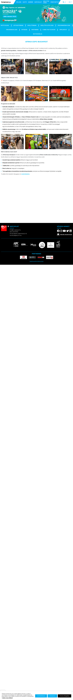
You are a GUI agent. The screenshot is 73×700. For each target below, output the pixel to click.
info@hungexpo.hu (15, 230)
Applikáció (63, 29)
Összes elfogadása (64, 696)
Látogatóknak (18, 25)
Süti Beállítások (41, 696)
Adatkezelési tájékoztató (36, 261)
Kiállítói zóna (46, 2)
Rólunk (18, 2)
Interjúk (24, 29)
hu (70, 2)
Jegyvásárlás (37, 34)
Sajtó (25, 2)
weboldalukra (25, 174)
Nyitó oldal (5, 25)
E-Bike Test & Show (49, 29)
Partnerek (35, 29)
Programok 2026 (11, 29)
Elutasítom (52, 696)
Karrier (30, 2)
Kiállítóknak (32, 25)
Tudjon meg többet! (7, 698)
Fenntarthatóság (57, 2)
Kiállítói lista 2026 (47, 25)
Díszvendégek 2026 (64, 25)
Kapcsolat (38, 2)
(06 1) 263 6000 (14, 231)
